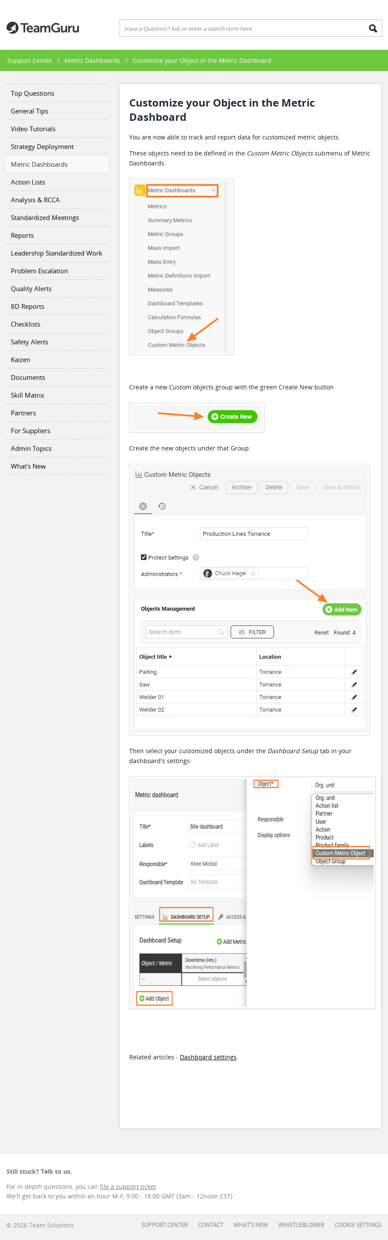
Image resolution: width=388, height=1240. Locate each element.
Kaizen (20, 359)
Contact (210, 1225)
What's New (28, 466)
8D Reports (27, 306)
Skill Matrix (27, 395)
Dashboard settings (208, 1057)
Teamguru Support (43, 28)
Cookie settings (358, 1225)
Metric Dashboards (92, 60)
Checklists (25, 324)
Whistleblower (301, 1225)
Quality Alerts (31, 288)
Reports (22, 235)
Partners (23, 412)
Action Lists (28, 182)
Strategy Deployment (42, 146)
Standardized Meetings (45, 217)
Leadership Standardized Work (56, 253)
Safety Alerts (29, 341)
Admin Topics (31, 448)
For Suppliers (30, 430)
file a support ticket (128, 1186)
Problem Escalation (39, 270)
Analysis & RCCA (35, 199)
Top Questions (32, 93)
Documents (28, 377)
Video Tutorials (33, 128)
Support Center (29, 60)
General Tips (29, 111)
